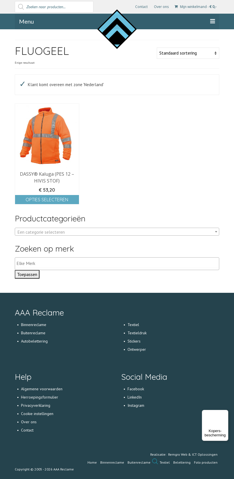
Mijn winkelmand (195, 6)
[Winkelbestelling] (188, 53)
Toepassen (27, 274)
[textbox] (117, 232)
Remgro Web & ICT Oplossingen (193, 454)
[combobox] (117, 232)
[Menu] (225, 413)
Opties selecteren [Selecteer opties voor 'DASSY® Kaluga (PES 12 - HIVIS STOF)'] (47, 199)
